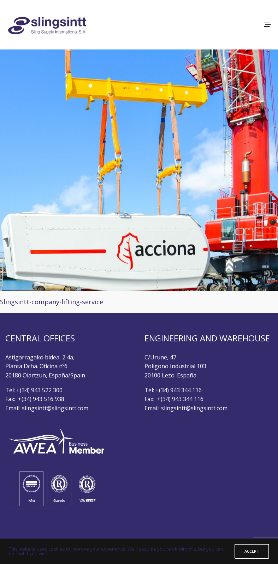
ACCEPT (251, 551)
